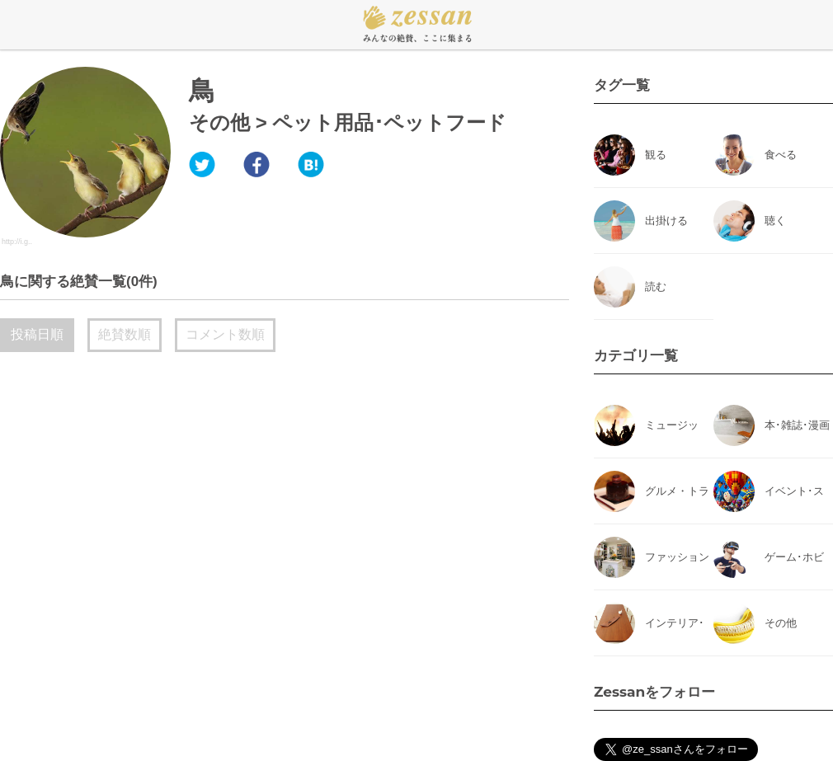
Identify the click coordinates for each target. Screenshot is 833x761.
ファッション (677, 557)
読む (655, 286)
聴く (775, 220)
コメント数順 (225, 334)
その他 (219, 122)
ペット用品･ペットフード (389, 122)
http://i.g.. (17, 241)
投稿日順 (37, 334)
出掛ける (666, 220)
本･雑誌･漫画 (797, 425)
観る (655, 154)
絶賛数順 (124, 334)
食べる (781, 154)
